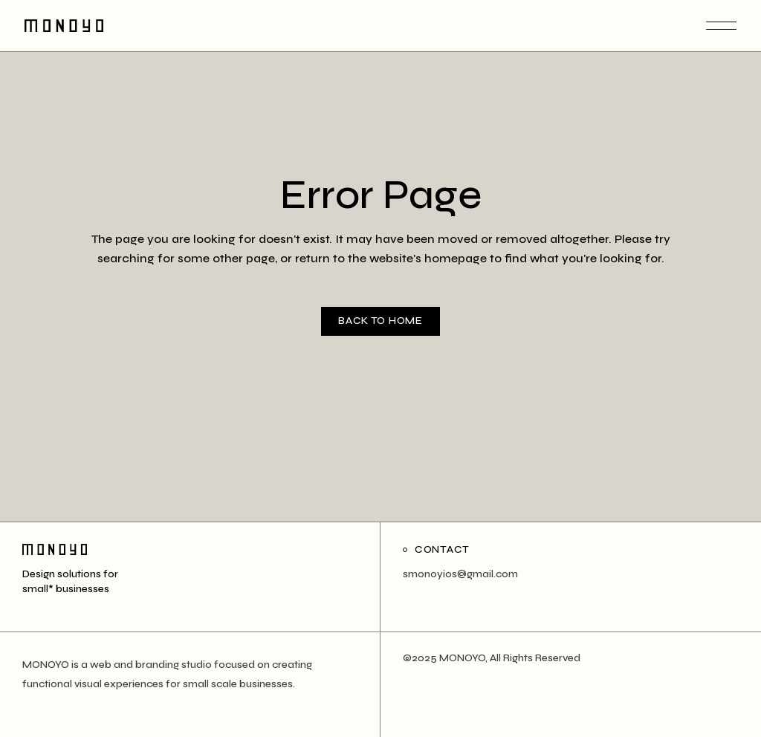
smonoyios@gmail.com (460, 574)
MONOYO (462, 658)
